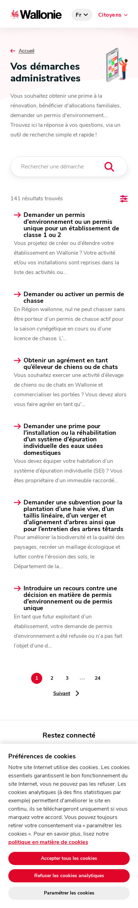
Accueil (26, 51)
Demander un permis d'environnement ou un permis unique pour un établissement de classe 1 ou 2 (71, 225)
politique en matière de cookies (48, 842)
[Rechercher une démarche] (69, 166)
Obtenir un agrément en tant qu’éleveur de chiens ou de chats (71, 363)
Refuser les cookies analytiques (69, 875)
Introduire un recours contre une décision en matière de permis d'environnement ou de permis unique (70, 598)
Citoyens (110, 15)
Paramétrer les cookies (69, 893)
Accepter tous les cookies (69, 858)
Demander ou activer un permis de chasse (74, 297)
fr (79, 15)
